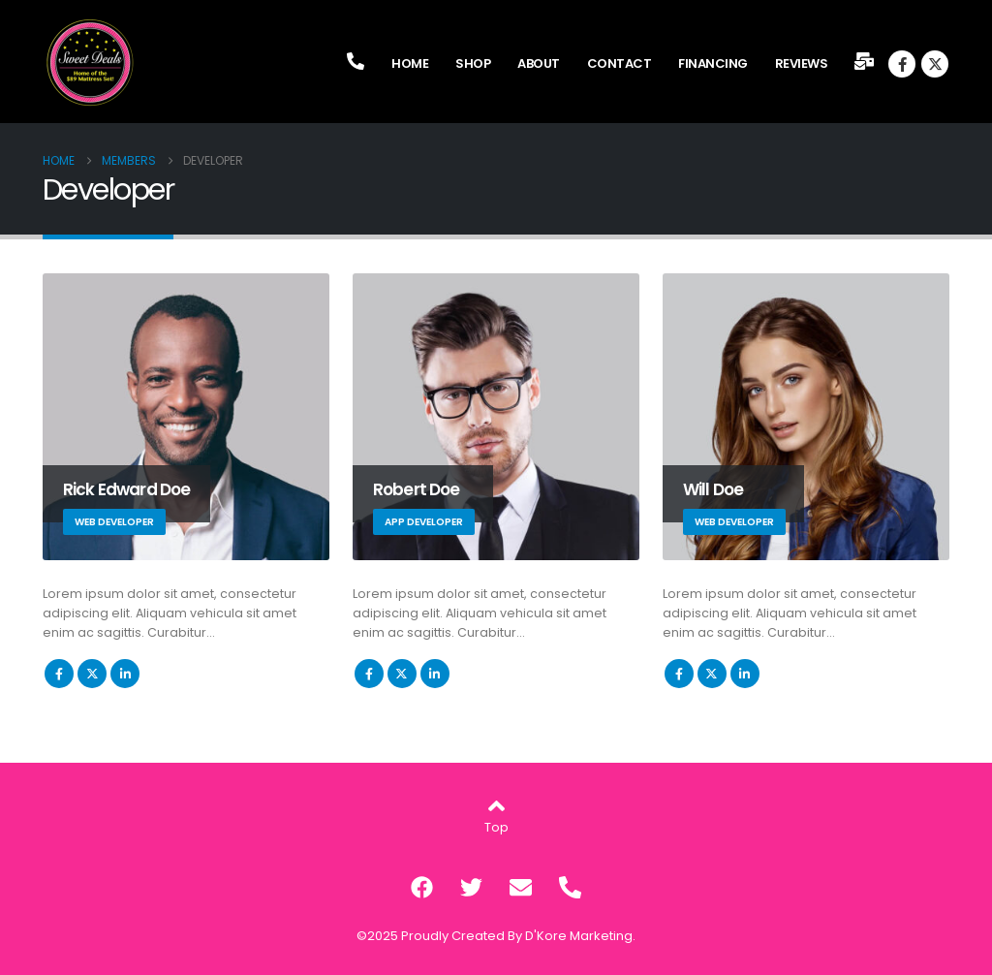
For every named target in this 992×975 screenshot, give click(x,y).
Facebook (59, 673)
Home (409, 63)
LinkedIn (125, 673)
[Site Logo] (91, 63)
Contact (619, 63)
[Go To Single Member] (186, 416)
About (538, 63)
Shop (472, 63)
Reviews (801, 63)
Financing (713, 63)
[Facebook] (901, 64)
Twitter (92, 673)
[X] (934, 64)
